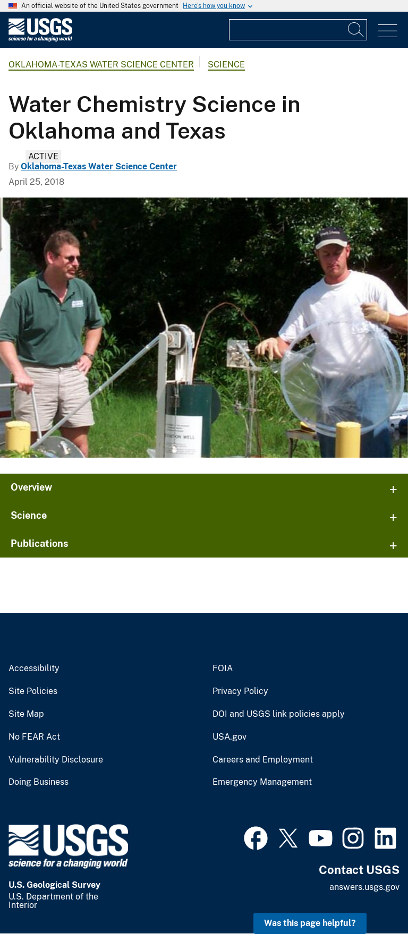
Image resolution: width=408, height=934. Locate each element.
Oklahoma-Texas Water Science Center (101, 64)
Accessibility (34, 668)
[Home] (40, 39)
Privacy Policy (240, 691)
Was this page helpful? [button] (310, 923)
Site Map (26, 714)
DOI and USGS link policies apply (278, 714)
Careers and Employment (262, 760)
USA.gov (229, 737)
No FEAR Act (34, 737)
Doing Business (38, 782)
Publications (40, 543)
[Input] (298, 29)
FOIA (222, 668)
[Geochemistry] (204, 328)
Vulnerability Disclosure (55, 760)
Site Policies (32, 691)
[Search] (356, 29)
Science (226, 64)
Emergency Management (262, 782)
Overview (31, 487)
